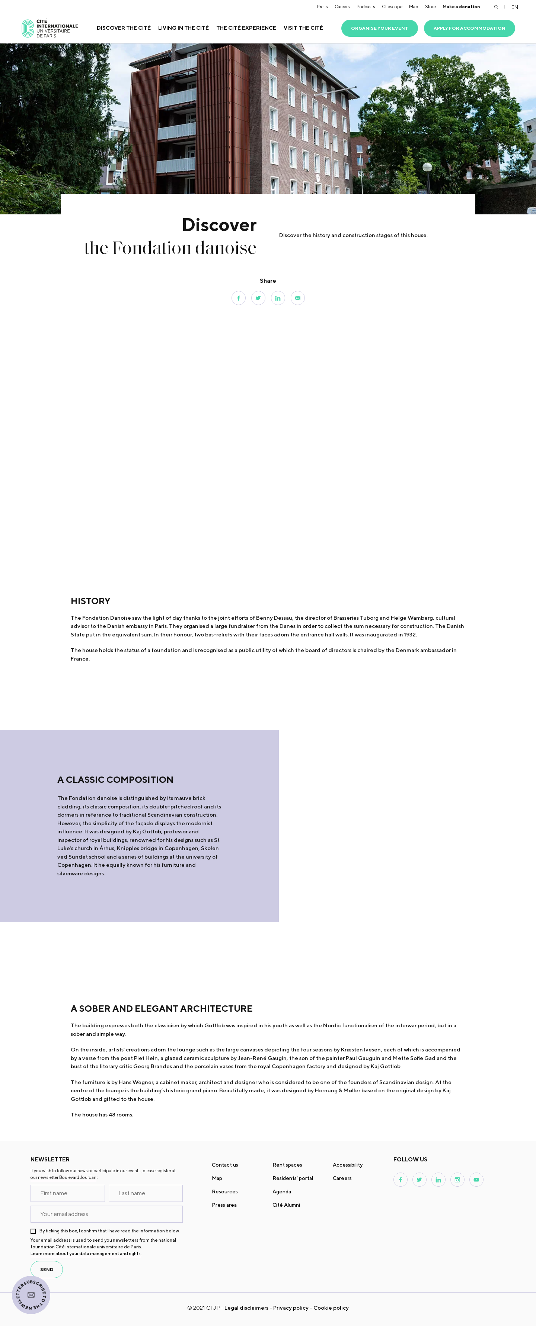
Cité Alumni (286, 1205)
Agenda (281, 1191)
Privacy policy (291, 1307)
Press (322, 6)
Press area (224, 1205)
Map (413, 6)
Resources (225, 1191)
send (46, 1269)
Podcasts (366, 6)
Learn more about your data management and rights (86, 1253)
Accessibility (348, 1165)
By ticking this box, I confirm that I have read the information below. (109, 1230)
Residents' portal (292, 1178)
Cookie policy (331, 1307)
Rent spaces (287, 1165)
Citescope (392, 6)
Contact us (225, 1165)
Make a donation (461, 6)
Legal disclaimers (246, 1307)
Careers (342, 6)
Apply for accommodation (469, 28)
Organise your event (379, 28)
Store (430, 6)
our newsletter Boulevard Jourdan (63, 1177)
